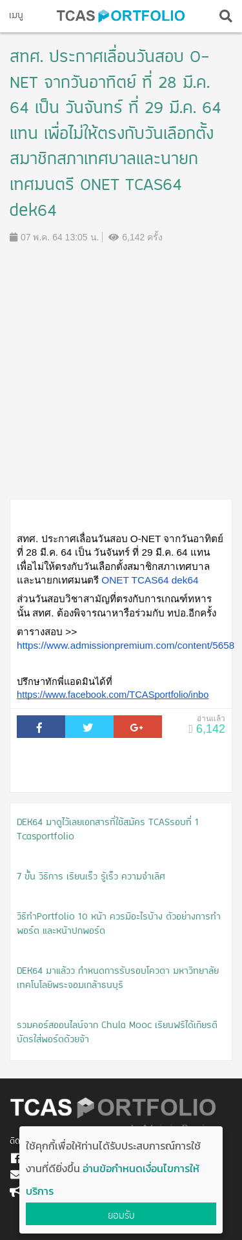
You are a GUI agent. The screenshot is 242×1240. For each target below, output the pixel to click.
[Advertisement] (121, 371)
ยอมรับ (121, 1215)
